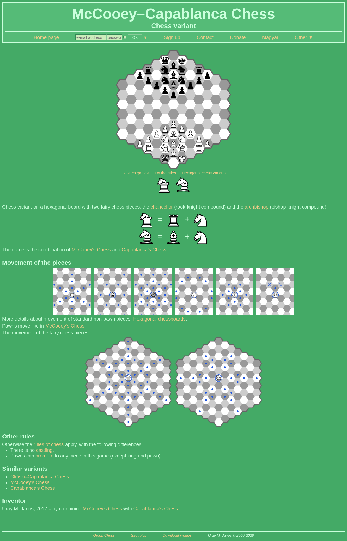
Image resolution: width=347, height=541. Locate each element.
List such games (134, 173)
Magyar (270, 37)
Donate (238, 37)
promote (44, 456)
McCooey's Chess (91, 249)
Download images (177, 535)
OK (135, 37)
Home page (46, 37)
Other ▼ (304, 37)
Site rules (138, 535)
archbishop (257, 207)
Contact (205, 37)
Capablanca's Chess (144, 249)
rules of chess (49, 444)
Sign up (172, 37)
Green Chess (104, 535)
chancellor (161, 207)
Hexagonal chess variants (204, 173)
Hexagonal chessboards (159, 319)
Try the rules (165, 173)
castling (44, 450)
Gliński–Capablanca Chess (39, 476)
